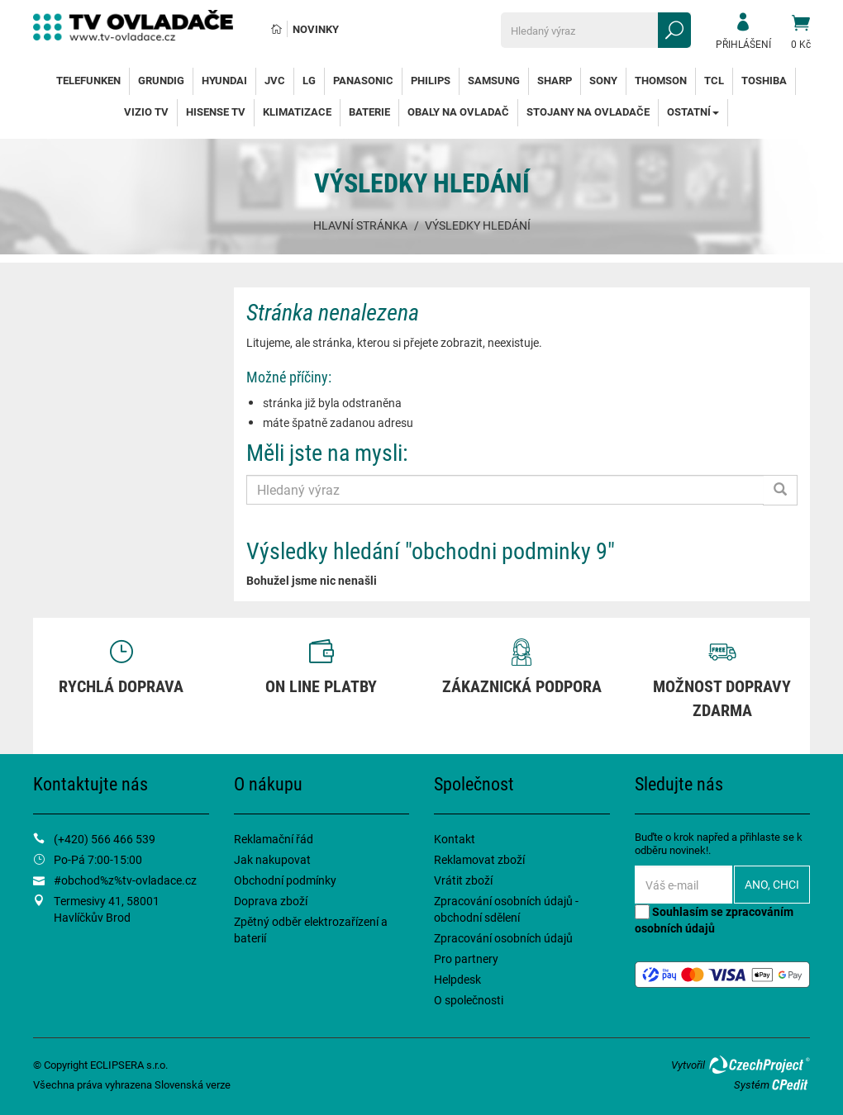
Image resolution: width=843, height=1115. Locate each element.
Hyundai (224, 80)
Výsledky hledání (478, 225)
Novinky (316, 28)
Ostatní (693, 111)
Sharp (554, 80)
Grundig (161, 80)
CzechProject (758, 1065)
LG (309, 80)
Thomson (661, 80)
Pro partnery (466, 958)
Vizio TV (146, 111)
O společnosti (468, 1000)
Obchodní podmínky (285, 880)
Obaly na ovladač (458, 111)
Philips (430, 80)
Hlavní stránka (360, 225)
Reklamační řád (273, 839)
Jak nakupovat (272, 859)
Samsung (494, 80)
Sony (603, 80)
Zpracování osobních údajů (503, 938)
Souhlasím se (714, 920)
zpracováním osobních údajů (714, 920)
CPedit (791, 1084)
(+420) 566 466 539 (104, 839)
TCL (714, 80)
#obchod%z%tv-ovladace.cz (125, 880)
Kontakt (454, 839)
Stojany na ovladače (588, 111)
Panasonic (363, 80)
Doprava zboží (270, 901)
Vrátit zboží (463, 880)
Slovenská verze (193, 1084)
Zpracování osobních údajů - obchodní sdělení (506, 909)
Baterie (369, 111)
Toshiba (764, 80)
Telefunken (88, 80)
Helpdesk (457, 979)
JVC (274, 80)
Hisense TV (215, 111)
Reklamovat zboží (479, 859)
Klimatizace (297, 111)
